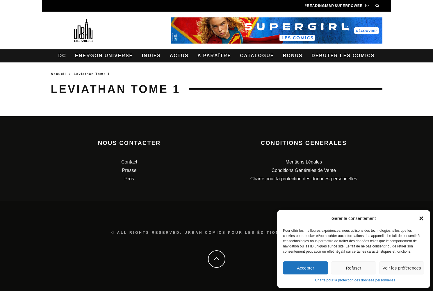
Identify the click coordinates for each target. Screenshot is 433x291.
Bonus (293, 55)
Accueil (58, 74)
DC (62, 55)
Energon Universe (104, 55)
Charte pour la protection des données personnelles (355, 280)
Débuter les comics (343, 55)
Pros (129, 178)
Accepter (305, 267)
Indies (151, 55)
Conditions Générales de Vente (304, 170)
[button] (421, 218)
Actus (179, 55)
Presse (129, 170)
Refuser (353, 267)
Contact (129, 161)
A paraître (214, 55)
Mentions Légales (304, 161)
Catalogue (257, 55)
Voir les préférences (401, 267)
